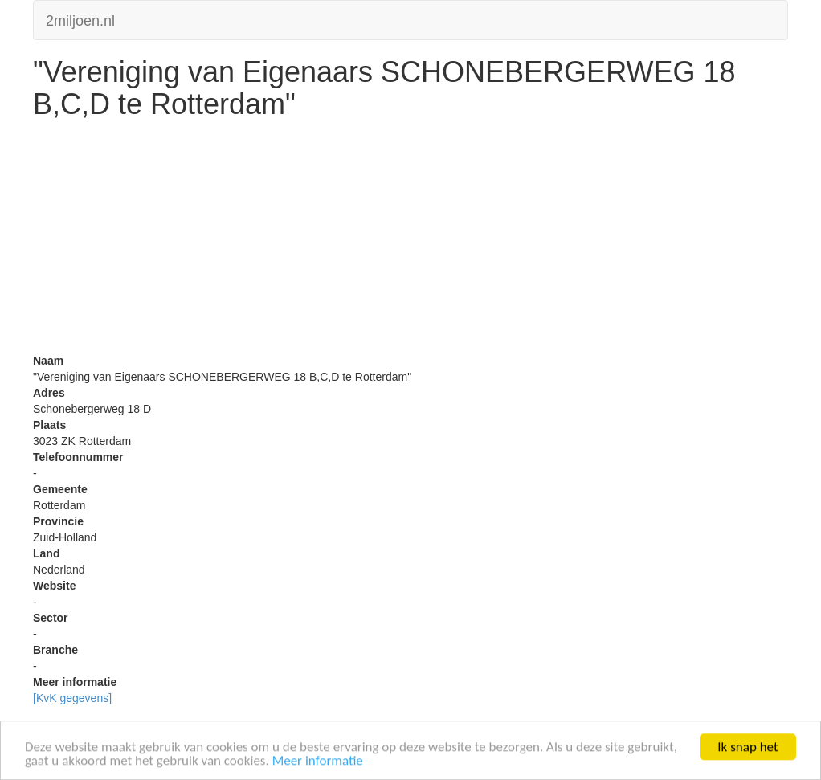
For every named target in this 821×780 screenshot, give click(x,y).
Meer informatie (317, 761)
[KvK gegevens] (72, 698)
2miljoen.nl (80, 19)
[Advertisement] (410, 240)
